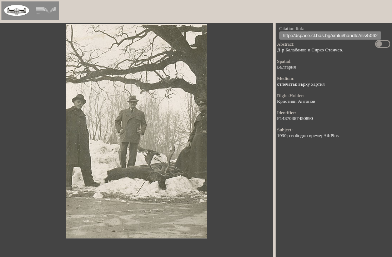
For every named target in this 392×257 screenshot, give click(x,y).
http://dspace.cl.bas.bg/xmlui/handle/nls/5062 (330, 36)
